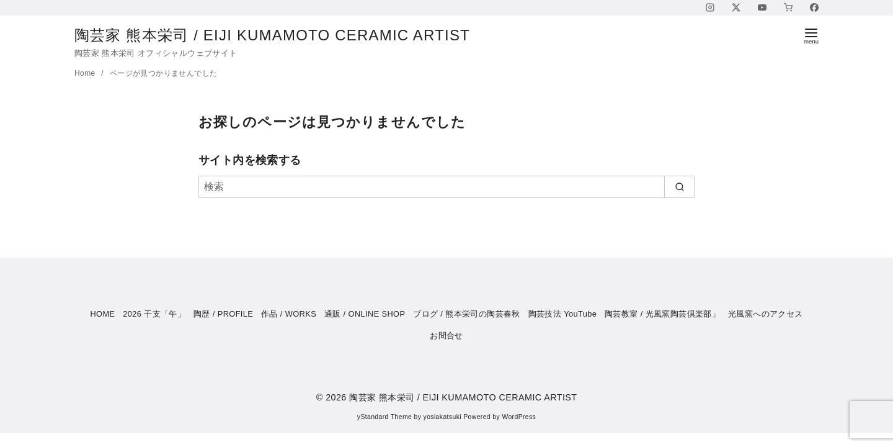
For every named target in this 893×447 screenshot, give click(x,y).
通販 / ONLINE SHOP (365, 313)
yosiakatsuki (442, 416)
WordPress (519, 416)
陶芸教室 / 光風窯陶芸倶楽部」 (662, 313)
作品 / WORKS (288, 313)
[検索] (446, 187)
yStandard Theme (384, 416)
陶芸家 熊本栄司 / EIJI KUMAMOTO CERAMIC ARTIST (282, 35)
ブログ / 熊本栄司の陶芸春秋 (466, 313)
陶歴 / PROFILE (223, 313)
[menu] (811, 35)
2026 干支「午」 (154, 313)
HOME (102, 313)
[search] (679, 187)
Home (85, 73)
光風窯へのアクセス (765, 313)
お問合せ (446, 335)
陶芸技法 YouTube (562, 313)
